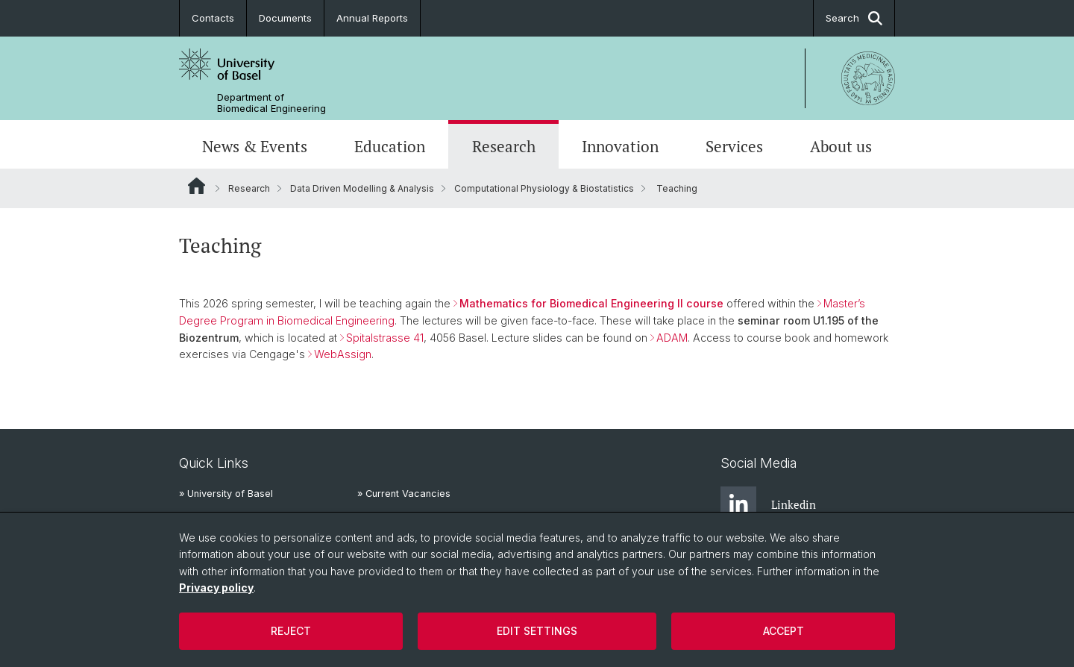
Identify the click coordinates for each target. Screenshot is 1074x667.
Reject (291, 630)
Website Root (196, 186)
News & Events (254, 146)
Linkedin (768, 504)
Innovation (620, 146)
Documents (285, 18)
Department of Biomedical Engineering (271, 103)
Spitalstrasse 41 (385, 337)
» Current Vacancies (403, 493)
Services (734, 146)
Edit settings (537, 630)
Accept (783, 630)
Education (389, 146)
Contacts (213, 18)
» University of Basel (226, 493)
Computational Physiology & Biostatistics (544, 188)
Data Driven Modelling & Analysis (362, 188)
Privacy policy (216, 587)
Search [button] (854, 18)
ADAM (672, 337)
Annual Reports (372, 18)
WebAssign (342, 354)
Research (504, 146)
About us (841, 146)
